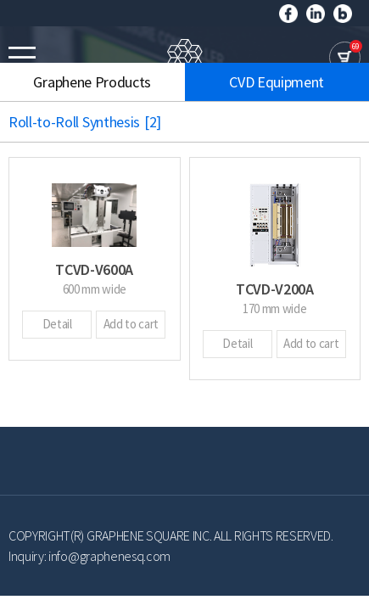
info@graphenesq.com (109, 555)
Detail (57, 324)
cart (345, 57)
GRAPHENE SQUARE (185, 57)
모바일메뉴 (22, 56)
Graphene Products (92, 82)
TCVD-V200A (275, 289)
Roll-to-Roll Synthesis (93, 122)
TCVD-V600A (94, 269)
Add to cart (131, 324)
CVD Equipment (276, 82)
